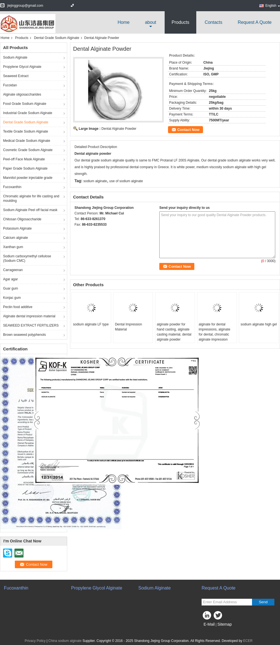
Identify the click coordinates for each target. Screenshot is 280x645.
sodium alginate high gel (259, 324)
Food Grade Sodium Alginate (24, 104)
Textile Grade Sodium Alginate (25, 131)
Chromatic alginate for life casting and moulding (31, 198)
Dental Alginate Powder (118, 129)
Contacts (213, 22)
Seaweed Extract (16, 76)
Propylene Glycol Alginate (22, 67)
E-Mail (209, 624)
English (272, 6)
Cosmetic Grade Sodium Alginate (28, 150)
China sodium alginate (65, 641)
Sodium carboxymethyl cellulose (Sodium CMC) (27, 258)
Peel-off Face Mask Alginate (24, 159)
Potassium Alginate (17, 228)
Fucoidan (10, 85)
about (150, 22)
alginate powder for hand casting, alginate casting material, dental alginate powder (174, 331)
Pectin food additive (17, 307)
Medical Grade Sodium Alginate (26, 141)
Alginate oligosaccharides (22, 94)
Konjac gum (12, 298)
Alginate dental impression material (29, 316)
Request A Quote (255, 22)
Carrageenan (13, 270)
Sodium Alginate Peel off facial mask (30, 210)
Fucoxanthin (12, 187)
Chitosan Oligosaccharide (22, 219)
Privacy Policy (35, 641)
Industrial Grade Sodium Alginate (27, 113)
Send (263, 602)
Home (124, 22)
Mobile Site (211, 631)
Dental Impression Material (128, 326)
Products (180, 22)
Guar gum (10, 288)
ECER (248, 641)
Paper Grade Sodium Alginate (25, 168)
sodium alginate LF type (91, 324)
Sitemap (224, 624)
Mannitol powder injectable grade (27, 178)
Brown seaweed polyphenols (24, 335)
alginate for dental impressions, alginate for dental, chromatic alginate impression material (214, 334)
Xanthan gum (13, 247)
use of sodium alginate (126, 181)
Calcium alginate (15, 238)
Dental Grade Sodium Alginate (56, 38)
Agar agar (10, 279)
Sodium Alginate (15, 57)
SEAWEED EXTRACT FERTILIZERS (31, 325)
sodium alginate (95, 181)
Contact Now (188, 130)
